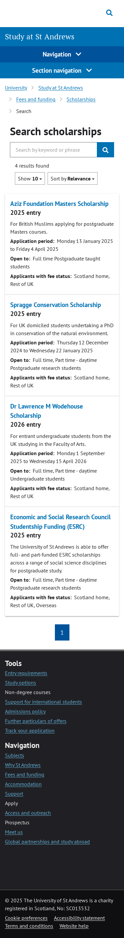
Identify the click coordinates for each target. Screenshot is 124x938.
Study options (20, 682)
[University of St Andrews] (36, 12)
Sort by (73, 178)
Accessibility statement (79, 918)
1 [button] (62, 632)
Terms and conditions (29, 925)
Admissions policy (25, 711)
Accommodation (23, 784)
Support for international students (43, 701)
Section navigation (62, 70)
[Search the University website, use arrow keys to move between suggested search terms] (53, 149)
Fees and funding (36, 99)
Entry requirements (26, 673)
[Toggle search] (109, 13)
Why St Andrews (23, 765)
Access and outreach (28, 812)
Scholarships (81, 99)
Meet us (14, 832)
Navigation (62, 54)
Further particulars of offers (35, 721)
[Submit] (105, 149)
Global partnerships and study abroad (47, 841)
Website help (74, 925)
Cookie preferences (26, 918)
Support (14, 793)
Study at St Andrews (39, 36)
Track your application (30, 730)
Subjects (14, 755)
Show (30, 178)
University (16, 87)
